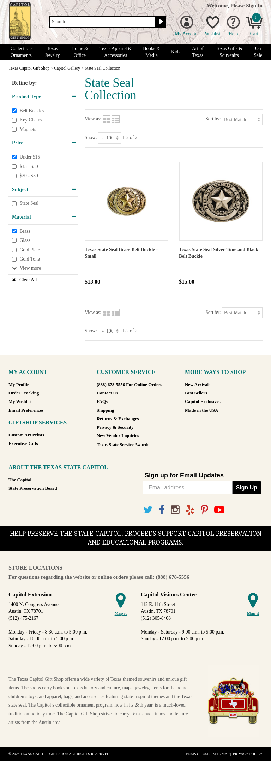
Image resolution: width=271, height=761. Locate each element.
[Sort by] (242, 119)
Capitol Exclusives (203, 401)
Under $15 (29, 157)
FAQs (102, 401)
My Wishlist (20, 401)
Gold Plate (29, 249)
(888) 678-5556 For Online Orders (129, 384)
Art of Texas (198, 52)
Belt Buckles (31, 110)
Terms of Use (197, 754)
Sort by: (213, 118)
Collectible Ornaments (21, 52)
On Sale (258, 52)
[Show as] (109, 137)
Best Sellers (196, 393)
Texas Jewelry (52, 52)
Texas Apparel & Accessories (116, 52)
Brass (24, 231)
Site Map (221, 754)
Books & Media (151, 52)
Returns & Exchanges (118, 418)
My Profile (18, 384)
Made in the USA (201, 410)
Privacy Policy (248, 754)
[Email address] (188, 487)
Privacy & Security (115, 427)
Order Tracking (23, 393)
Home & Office (79, 52)
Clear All (28, 280)
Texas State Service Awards (123, 444)
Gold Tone (29, 259)
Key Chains (30, 120)
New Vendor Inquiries (118, 435)
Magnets (27, 129)
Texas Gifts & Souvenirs (229, 52)
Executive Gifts (23, 443)
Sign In (254, 5)
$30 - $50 (28, 175)
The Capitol (19, 479)
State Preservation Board (32, 488)
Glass (24, 240)
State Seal (28, 203)
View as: (93, 118)
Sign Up (246, 487)
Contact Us (107, 393)
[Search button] (160, 22)
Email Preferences (25, 410)
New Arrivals (197, 384)
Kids (175, 51)
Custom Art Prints (26, 435)
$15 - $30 (28, 166)
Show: (91, 137)
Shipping (105, 410)
